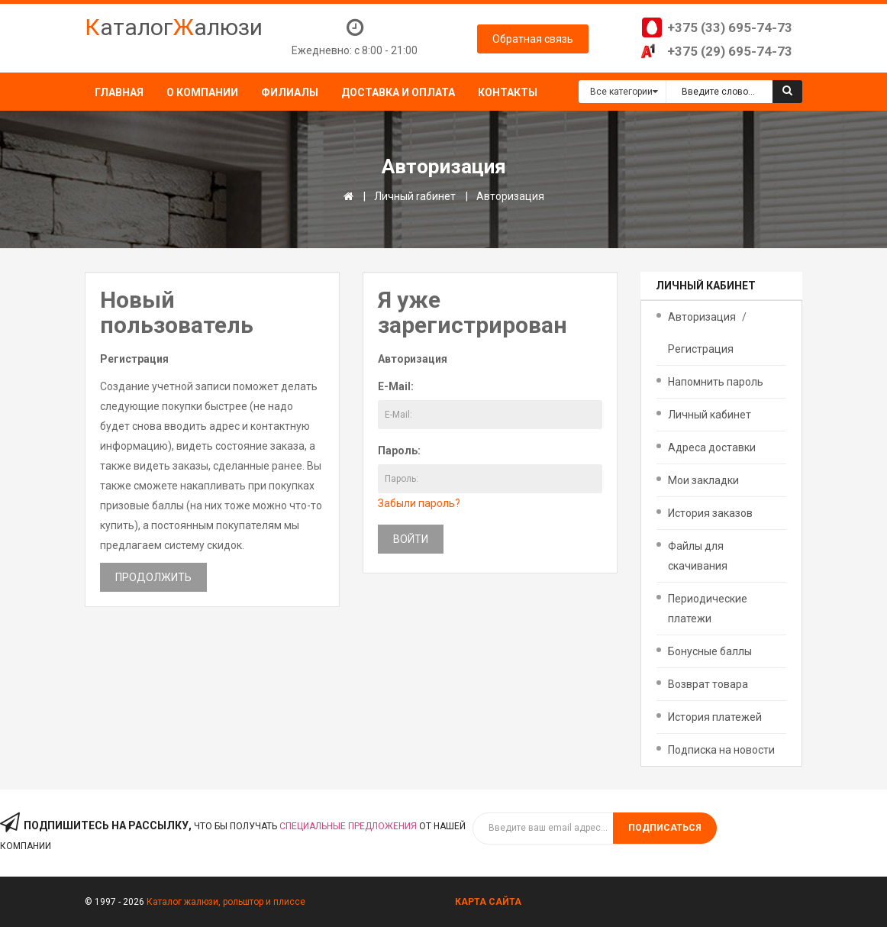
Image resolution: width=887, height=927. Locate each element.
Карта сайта (488, 901)
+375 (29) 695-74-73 (729, 51)
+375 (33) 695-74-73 (729, 27)
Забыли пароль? (419, 503)
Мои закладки (703, 480)
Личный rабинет (415, 196)
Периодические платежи (707, 609)
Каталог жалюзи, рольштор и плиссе (226, 901)
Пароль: (399, 450)
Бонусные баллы (710, 651)
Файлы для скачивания (697, 556)
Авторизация (510, 196)
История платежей (715, 717)
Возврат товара (708, 684)
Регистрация (701, 349)
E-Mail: (396, 386)
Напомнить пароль (715, 382)
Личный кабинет (709, 415)
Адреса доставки (712, 447)
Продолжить (153, 577)
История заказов (710, 513)
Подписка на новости (721, 750)
